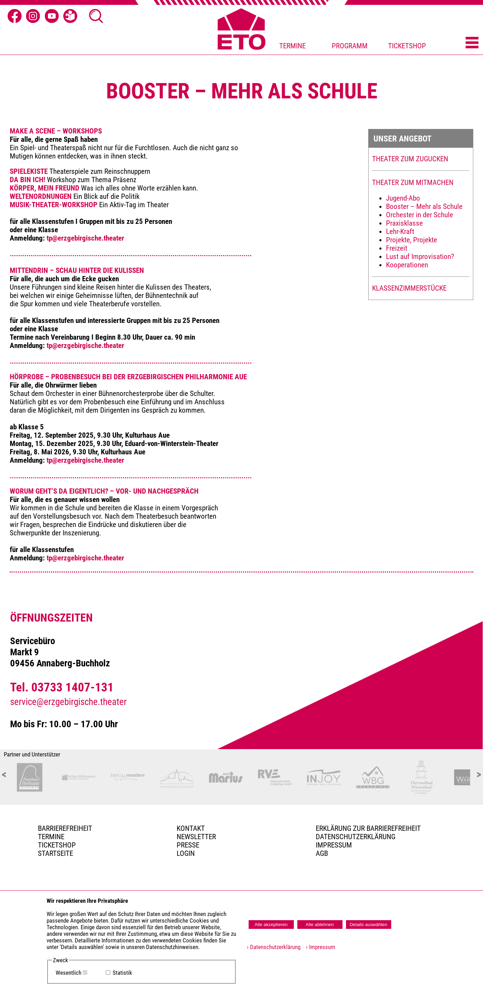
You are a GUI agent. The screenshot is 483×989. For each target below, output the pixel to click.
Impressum (334, 845)
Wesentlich (68, 973)
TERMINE (292, 46)
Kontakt (191, 828)
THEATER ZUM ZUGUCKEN (410, 159)
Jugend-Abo (403, 198)
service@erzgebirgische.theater (68, 701)
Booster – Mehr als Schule (424, 206)
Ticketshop (57, 845)
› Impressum (318, 947)
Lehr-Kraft (400, 231)
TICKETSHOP (407, 46)
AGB (322, 853)
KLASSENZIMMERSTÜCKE (409, 288)
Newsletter (196, 837)
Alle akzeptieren (271, 924)
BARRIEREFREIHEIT (65, 828)
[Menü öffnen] (472, 43)
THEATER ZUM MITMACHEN (412, 182)
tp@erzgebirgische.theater (85, 238)
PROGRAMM (350, 46)
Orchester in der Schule (419, 215)
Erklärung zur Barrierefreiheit (368, 828)
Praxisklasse (404, 223)
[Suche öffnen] (96, 16)
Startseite (55, 853)
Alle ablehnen (320, 924)
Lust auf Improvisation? (420, 256)
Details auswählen (368, 924)
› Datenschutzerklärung (273, 947)
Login (186, 853)
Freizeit (396, 248)
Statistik (122, 973)
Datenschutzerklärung (355, 837)
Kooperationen (407, 265)
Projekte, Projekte (411, 240)
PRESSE (188, 845)
